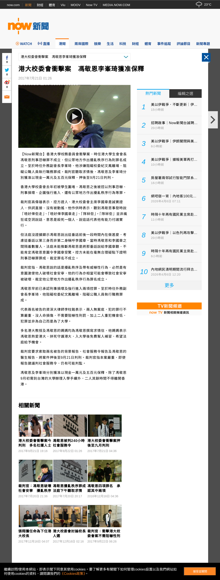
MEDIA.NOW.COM (116, 5)
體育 (52, 5)
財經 (40, 5)
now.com (13, 5)
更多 (169, 285)
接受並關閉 (200, 571)
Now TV (91, 5)
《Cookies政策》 (72, 573)
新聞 (28, 5)
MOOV (76, 5)
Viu (63, 5)
